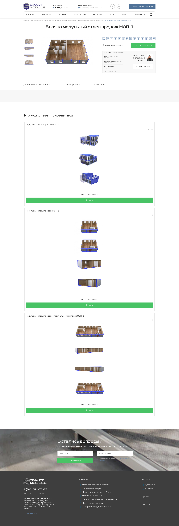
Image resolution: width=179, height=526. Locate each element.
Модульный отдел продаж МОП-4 (42, 125)
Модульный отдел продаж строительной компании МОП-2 (55, 316)
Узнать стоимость (142, 46)
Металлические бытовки (95, 485)
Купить (89, 200)
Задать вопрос (143, 67)
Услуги (62, 15)
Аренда (149, 489)
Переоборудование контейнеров (99, 500)
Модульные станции (93, 503)
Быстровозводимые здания (96, 507)
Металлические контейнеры (97, 492)
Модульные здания (92, 496)
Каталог (30, 15)
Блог (112, 15)
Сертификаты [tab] (72, 85)
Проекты (46, 15)
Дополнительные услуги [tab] (37, 85)
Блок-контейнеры (91, 489)
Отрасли (97, 15)
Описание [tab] (99, 85)
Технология (79, 15)
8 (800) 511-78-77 (35, 490)
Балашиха (58, 5)
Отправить (75, 461)
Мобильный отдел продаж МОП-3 (42, 211)
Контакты (140, 15)
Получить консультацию (142, 7)
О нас (125, 15)
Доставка (150, 485)
